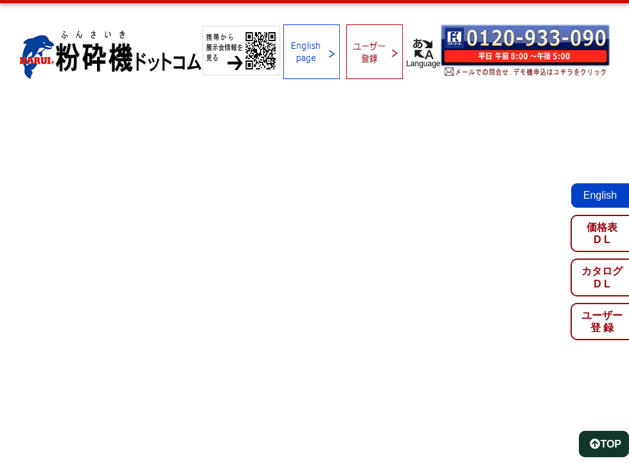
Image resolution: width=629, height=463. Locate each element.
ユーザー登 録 (602, 321)
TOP (605, 444)
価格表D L (602, 233)
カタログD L (602, 277)
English (600, 195)
